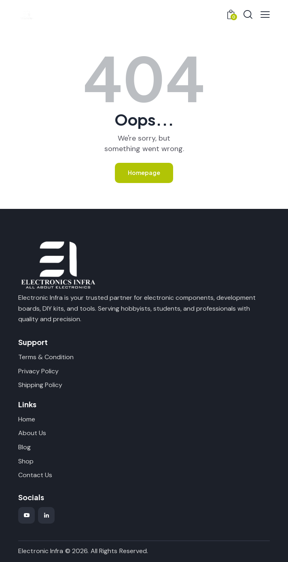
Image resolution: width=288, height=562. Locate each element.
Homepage (144, 172)
